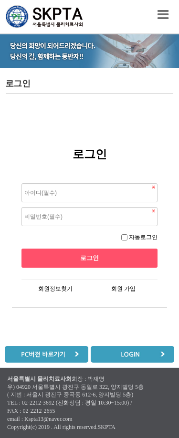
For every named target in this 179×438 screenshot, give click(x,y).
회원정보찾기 (55, 288)
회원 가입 (123, 288)
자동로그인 (143, 237)
